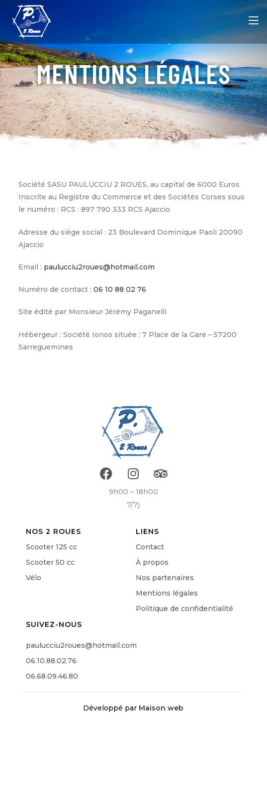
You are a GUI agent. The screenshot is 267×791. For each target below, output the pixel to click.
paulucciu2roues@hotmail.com (99, 267)
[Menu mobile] (254, 20)
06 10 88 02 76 (119, 289)
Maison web (161, 707)
